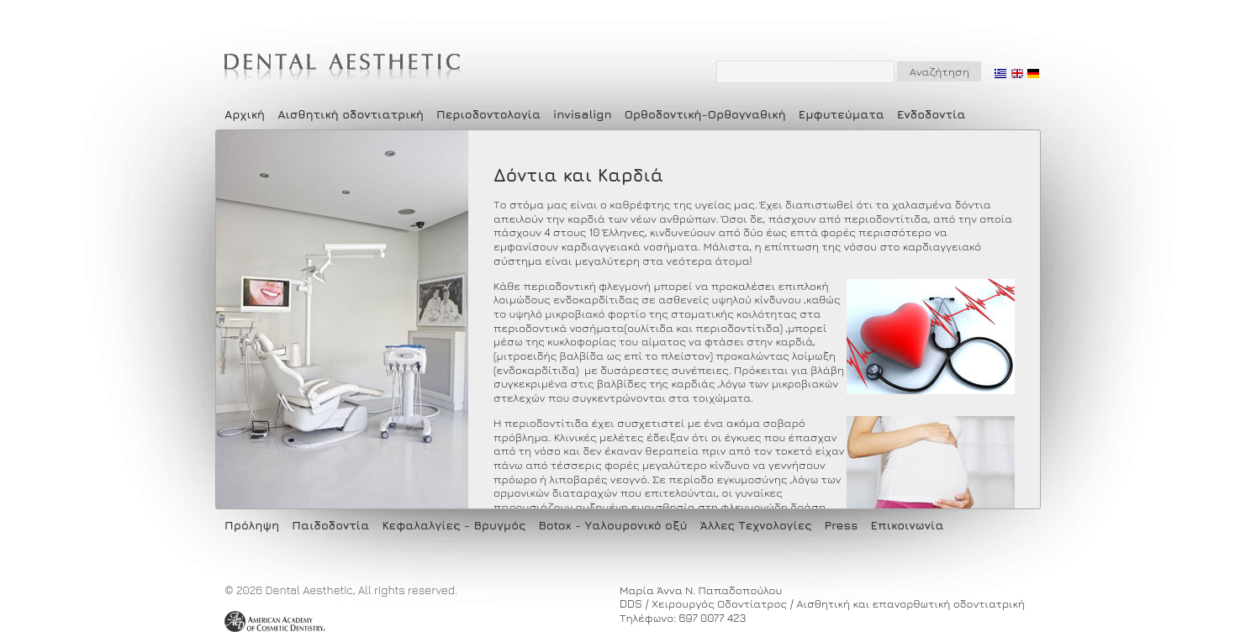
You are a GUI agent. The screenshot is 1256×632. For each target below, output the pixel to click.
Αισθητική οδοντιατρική (350, 114)
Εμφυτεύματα (841, 114)
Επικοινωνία (907, 525)
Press (841, 525)
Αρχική (244, 114)
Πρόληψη (251, 525)
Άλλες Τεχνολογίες (756, 525)
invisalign (582, 114)
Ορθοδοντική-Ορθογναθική (705, 114)
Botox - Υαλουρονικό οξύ (612, 525)
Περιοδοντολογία (488, 114)
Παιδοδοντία (330, 525)
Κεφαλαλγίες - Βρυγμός (453, 525)
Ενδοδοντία (931, 114)
